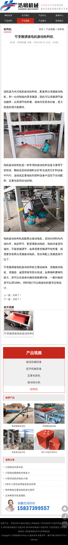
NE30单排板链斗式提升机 (37, 527)
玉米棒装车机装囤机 (15, 495)
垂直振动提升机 (18, 452)
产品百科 (8, 21)
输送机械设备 (34, 362)
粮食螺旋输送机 (18, 426)
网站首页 (8, 15)
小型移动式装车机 (14, 467)
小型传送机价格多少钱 (16, 478)
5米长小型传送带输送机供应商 (20, 484)
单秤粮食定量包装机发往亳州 (19, 490)
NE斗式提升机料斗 (49, 452)
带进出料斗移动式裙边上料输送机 (25, 523)
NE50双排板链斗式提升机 (14, 527)
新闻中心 (59, 15)
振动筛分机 (33, 382)
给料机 (61, 29)
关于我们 (25, 15)
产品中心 (42, 15)
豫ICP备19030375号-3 (57, 535)
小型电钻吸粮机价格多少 (17, 473)
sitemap (34, 540)
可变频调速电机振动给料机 (18, 333)
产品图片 (42, 21)
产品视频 (25, 21)
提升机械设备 (34, 368)
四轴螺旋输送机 (49, 426)
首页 (41, 29)
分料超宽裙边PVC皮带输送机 (37, 531)
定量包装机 (33, 375)
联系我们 (59, 21)
